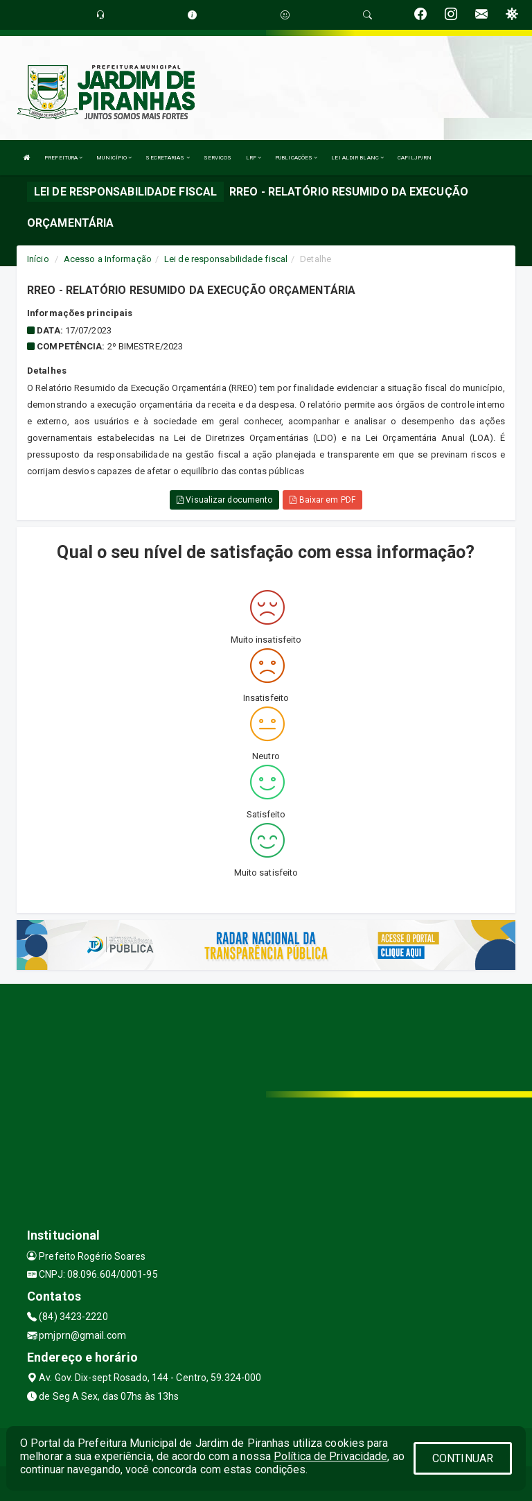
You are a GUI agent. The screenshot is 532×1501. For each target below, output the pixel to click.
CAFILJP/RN (415, 158)
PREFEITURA (63, 158)
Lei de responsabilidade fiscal (225, 259)
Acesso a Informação (108, 259)
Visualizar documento (224, 500)
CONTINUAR (462, 1458)
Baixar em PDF (322, 500)
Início (38, 259)
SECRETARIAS (167, 158)
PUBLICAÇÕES (296, 158)
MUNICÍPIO (114, 158)
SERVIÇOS (218, 158)
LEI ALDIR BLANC (357, 158)
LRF (254, 158)
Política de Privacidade (330, 1456)
